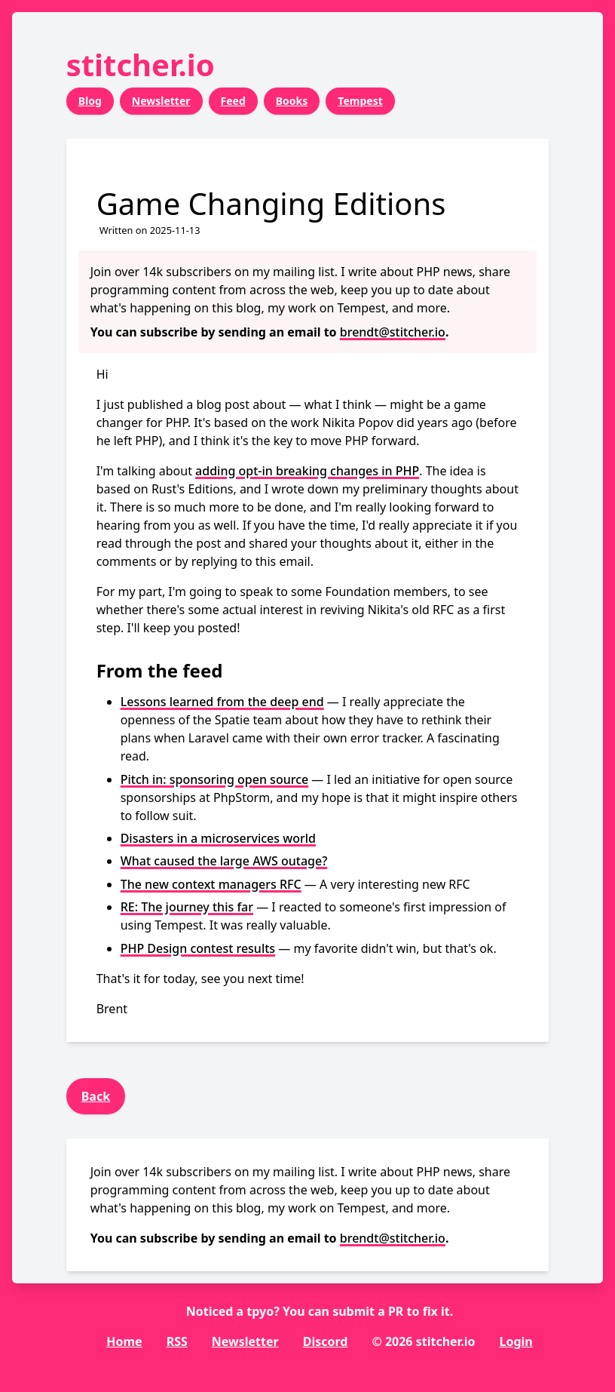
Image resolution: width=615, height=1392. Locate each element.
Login (515, 1341)
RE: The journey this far (187, 907)
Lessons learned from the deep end (222, 701)
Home (124, 1341)
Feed (233, 101)
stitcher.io (140, 64)
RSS (177, 1341)
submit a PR (367, 1311)
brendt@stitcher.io (392, 332)
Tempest (360, 101)
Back (95, 1096)
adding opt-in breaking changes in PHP (307, 470)
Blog (90, 101)
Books (292, 101)
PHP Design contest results (198, 948)
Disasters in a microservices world (218, 838)
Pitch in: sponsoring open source (215, 779)
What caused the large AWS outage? (224, 861)
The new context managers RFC (211, 884)
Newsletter (161, 101)
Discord (325, 1341)
